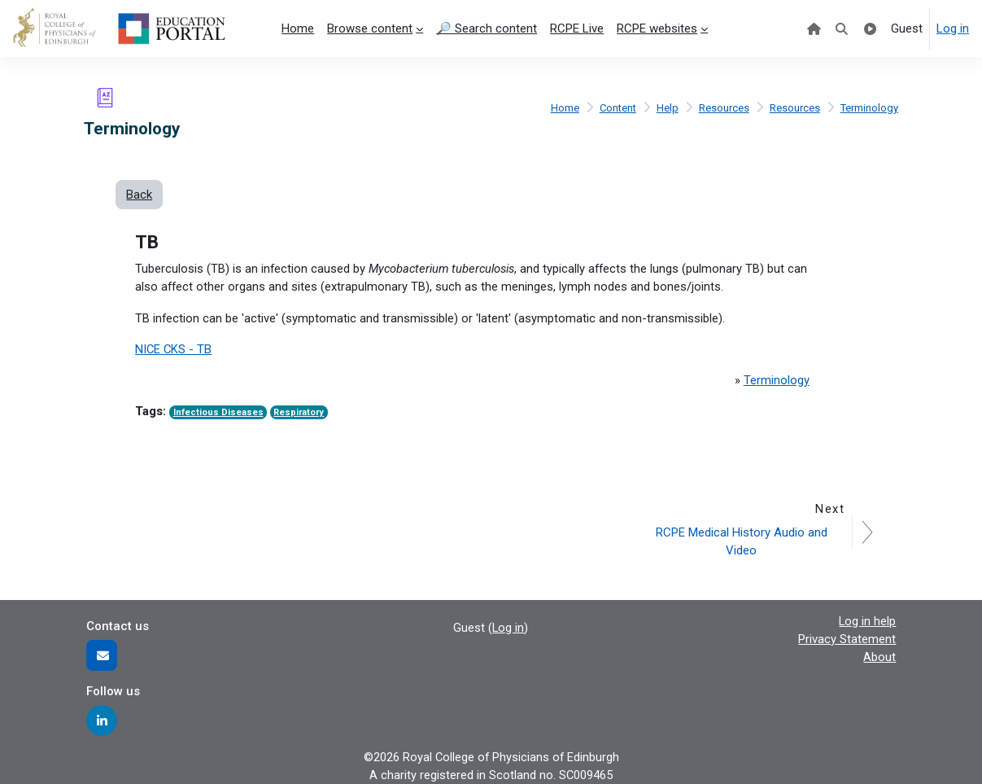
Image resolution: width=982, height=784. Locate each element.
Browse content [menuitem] (369, 28)
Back (139, 194)
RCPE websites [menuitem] (657, 28)
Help (667, 107)
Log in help (867, 620)
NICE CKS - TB (174, 350)
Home (562, 107)
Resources (723, 107)
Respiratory (301, 414)
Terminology (869, 107)
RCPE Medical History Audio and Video (742, 541)
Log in (952, 28)
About (879, 657)
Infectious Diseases (218, 414)
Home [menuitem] (298, 28)
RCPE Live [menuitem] (577, 28)
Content (615, 107)
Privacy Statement (847, 639)
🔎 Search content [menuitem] (486, 28)
